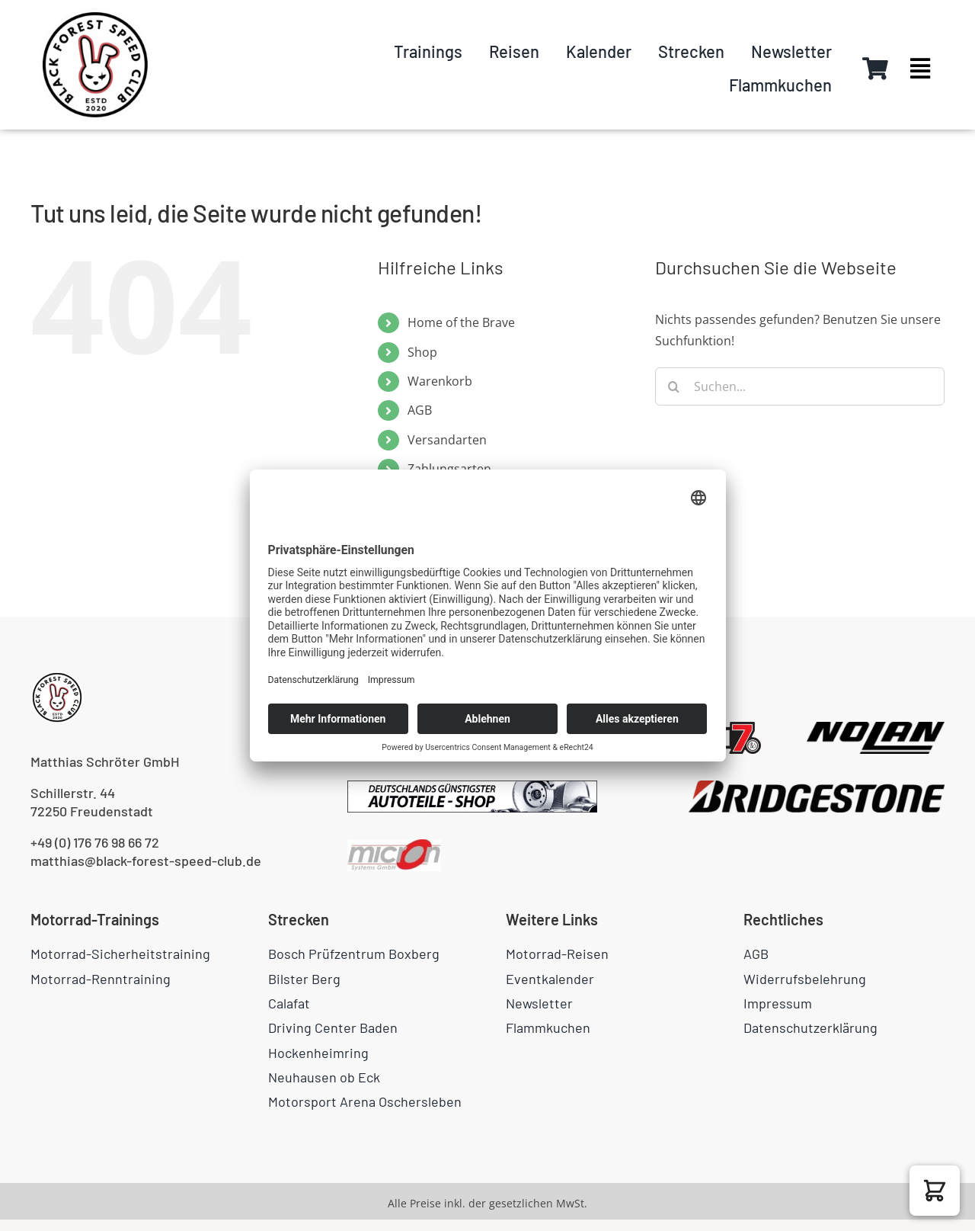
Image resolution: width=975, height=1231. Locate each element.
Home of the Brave (461, 322)
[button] (934, 1190)
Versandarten (447, 439)
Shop (422, 352)
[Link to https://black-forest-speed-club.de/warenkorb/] (875, 68)
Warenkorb (440, 381)
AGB (420, 410)
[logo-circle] (95, 13)
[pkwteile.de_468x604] (472, 786)
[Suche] (674, 386)
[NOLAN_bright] (876, 728)
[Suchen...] (800, 386)
